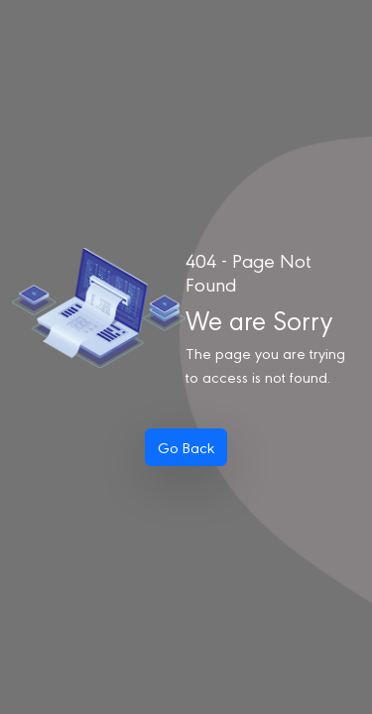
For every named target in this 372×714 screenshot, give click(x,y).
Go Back (186, 446)
